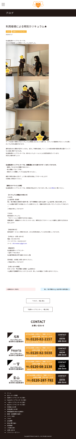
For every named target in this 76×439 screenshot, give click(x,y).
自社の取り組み (11, 423)
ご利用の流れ (11, 428)
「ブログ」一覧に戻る (38, 301)
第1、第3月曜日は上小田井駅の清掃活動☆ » (57, 289)
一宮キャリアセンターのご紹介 (16, 402)
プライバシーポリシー (13, 432)
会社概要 (9, 421)
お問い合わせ (11, 430)
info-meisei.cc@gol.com (20, 243)
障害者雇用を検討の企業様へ (15, 411)
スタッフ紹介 (11, 416)
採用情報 (9, 425)
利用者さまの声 (11, 407)
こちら (53, 188)
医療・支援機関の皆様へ (14, 414)
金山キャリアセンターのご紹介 (16, 404)
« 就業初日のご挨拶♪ (13, 289)
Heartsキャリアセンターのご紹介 (16, 400)
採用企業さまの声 (12, 409)
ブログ (9, 418)
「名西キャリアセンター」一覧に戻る (38, 309)
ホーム (9, 393)
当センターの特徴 (12, 395)
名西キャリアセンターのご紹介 (16, 398)
